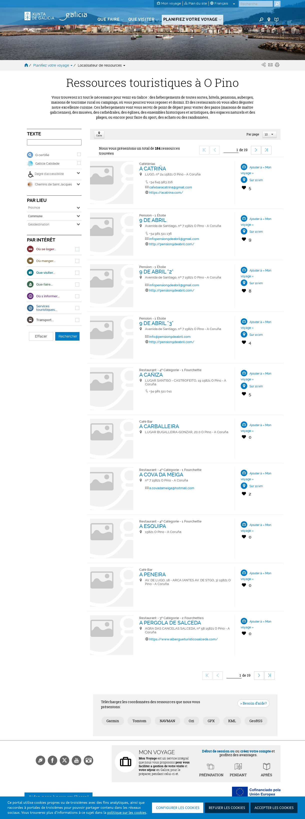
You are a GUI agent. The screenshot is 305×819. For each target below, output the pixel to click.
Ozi (191, 720)
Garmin (112, 720)
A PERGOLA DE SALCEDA (170, 623)
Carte (99, 134)
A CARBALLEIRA (159, 426)
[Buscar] (256, 4)
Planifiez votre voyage (53, 65)
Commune (35, 216)
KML (232, 720)
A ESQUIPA (152, 526)
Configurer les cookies (177, 808)
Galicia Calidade (47, 163)
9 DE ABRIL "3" (156, 323)
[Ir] (231, 150)
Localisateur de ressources (101, 65)
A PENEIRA (152, 574)
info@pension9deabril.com (169, 337)
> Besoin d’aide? (253, 703)
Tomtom (139, 720)
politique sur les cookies (126, 812)
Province (34, 207)
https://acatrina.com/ (166, 192)
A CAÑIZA (151, 375)
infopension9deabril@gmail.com (174, 239)
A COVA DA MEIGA (161, 474)
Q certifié (42, 155)
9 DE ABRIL (152, 220)
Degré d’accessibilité (46, 174)
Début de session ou (218, 751)
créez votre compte (255, 751)
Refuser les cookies (227, 808)
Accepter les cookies (274, 808)
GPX (211, 720)
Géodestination (38, 224)
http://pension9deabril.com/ (171, 244)
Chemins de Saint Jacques (49, 184)
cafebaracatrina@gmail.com (170, 187)
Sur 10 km (256, 180)
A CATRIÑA (152, 168)
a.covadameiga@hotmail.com (171, 488)
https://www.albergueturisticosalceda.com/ (183, 639)
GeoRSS (256, 720)
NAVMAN (167, 720)
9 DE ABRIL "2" (156, 271)
